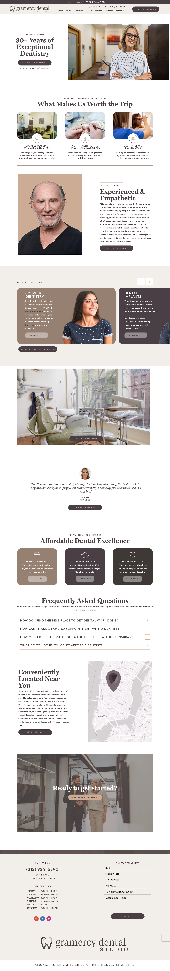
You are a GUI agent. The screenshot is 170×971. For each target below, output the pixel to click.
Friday (30, 904)
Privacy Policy (85, 965)
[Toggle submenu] (73, 11)
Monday (31, 891)
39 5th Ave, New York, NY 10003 (106, 7)
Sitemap (72, 965)
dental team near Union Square (32, 722)
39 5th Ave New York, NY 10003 (42, 876)
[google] (36, 918)
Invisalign (29, 325)
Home (60, 10)
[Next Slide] (149, 281)
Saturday (32, 908)
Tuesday (31, 894)
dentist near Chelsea (43, 705)
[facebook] (42, 918)
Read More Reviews (85, 507)
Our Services (83, 10)
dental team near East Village (138, 314)
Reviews (109, 10)
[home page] (30, 9)
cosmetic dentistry (34, 311)
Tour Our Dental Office (86, 439)
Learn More (36, 335)
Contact (119, 10)
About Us (69, 10)
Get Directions (35, 732)
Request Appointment (145, 9)
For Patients (98, 10)
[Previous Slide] (141, 281)
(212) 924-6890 (86, 2)
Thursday (32, 901)
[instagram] (48, 918)
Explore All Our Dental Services (38, 349)
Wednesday (33, 898)
